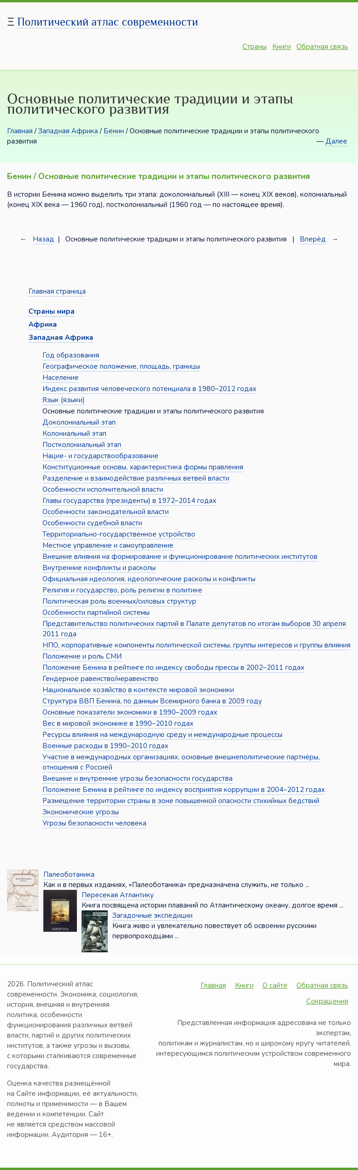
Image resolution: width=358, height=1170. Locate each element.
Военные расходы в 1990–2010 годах (105, 745)
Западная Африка (68, 131)
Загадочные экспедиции (152, 915)
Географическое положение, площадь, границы (121, 366)
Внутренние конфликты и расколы (99, 567)
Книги (281, 46)
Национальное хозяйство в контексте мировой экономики (138, 690)
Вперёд (313, 239)
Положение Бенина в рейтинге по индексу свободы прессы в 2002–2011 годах (173, 667)
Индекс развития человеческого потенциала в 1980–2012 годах (149, 388)
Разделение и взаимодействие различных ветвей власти (135, 478)
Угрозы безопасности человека (94, 823)
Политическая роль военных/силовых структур (119, 601)
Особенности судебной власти (92, 523)
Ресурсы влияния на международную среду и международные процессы (162, 734)
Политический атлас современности (107, 21)
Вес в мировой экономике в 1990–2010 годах (117, 723)
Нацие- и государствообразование (100, 456)
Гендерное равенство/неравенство (100, 678)
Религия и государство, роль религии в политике (122, 590)
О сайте (275, 985)
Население (60, 377)
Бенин (113, 131)
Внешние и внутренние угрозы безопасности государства (137, 778)
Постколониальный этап (81, 444)
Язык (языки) (63, 400)
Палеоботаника (69, 874)
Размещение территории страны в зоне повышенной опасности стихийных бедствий (180, 800)
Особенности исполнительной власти (102, 489)
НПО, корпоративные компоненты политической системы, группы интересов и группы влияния (196, 645)
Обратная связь (322, 46)
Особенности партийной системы (96, 612)
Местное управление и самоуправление (107, 545)
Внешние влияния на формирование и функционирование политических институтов (179, 556)
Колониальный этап (74, 433)
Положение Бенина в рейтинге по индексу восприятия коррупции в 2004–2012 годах (183, 789)
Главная (20, 131)
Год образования (70, 355)
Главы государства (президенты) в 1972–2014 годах (129, 500)
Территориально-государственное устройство (118, 534)
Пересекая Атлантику (118, 895)
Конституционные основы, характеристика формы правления (142, 467)
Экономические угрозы (80, 812)
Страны (254, 46)
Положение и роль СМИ (82, 656)
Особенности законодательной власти (105, 511)
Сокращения (327, 1001)
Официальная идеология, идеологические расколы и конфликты (148, 579)
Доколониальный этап (79, 422)
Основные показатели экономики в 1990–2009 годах (129, 712)
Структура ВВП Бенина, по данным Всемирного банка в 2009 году (152, 701)
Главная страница (57, 291)
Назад (43, 239)
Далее (336, 141)
